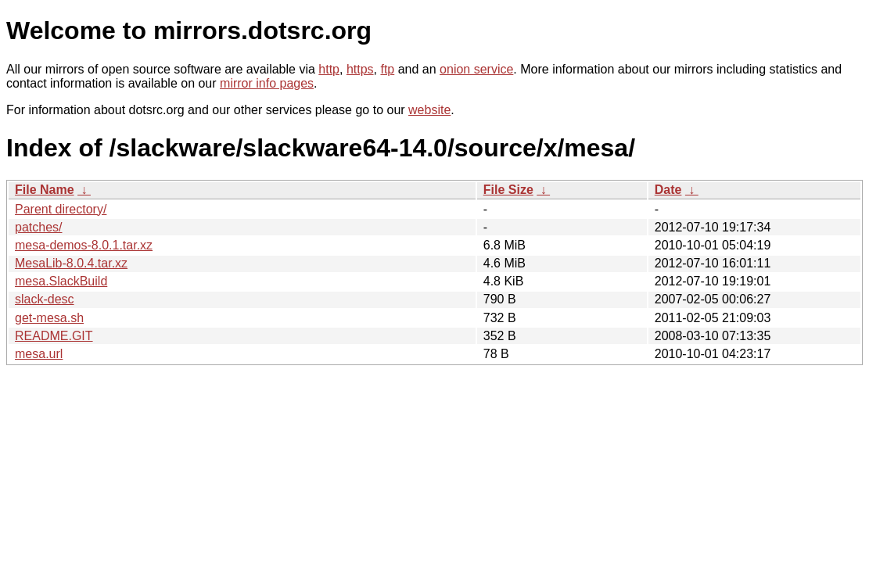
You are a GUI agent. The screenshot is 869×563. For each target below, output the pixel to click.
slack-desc (44, 299)
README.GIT (54, 335)
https (360, 69)
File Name (44, 189)
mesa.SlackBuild (61, 281)
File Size (508, 189)
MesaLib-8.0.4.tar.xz (71, 263)
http (328, 69)
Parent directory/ (60, 209)
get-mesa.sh (49, 318)
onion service (476, 69)
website (429, 110)
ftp (387, 69)
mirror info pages (267, 83)
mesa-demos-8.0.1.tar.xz (84, 245)
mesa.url (39, 353)
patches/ (38, 227)
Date (668, 189)
